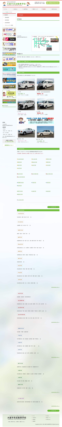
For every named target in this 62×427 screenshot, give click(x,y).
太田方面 (20, 168)
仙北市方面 (20, 173)
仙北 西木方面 (49, 173)
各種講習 (6, 14)
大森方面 (34, 191)
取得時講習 (7, 20)
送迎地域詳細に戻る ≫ (55, 287)
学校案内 (44, 9)
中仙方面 (48, 165)
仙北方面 (34, 165)
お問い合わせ (54, 9)
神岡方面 (48, 162)
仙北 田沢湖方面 (21, 176)
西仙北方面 (34, 162)
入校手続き (25, 9)
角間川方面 (48, 159)
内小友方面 (34, 159)
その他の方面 (20, 199)
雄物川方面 (20, 194)
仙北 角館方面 (35, 173)
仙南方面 (20, 185)
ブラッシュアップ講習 (9, 25)
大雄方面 (48, 191)
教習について (35, 9)
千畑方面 (34, 182)
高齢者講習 (7, 17)
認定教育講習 (7, 22)
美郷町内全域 (20, 182)
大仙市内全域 (20, 159)
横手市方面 (20, 191)
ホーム (5, 9)
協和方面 (20, 162)
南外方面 (20, 165)
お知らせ (15, 9)
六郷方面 (48, 182)
